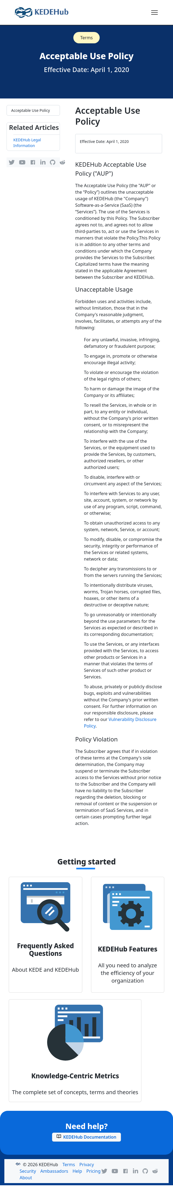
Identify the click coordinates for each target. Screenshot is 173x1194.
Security (28, 1171)
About (26, 1178)
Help (77, 1171)
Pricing (93, 1171)
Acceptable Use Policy (30, 110)
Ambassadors (54, 1171)
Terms (86, 38)
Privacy (86, 1165)
